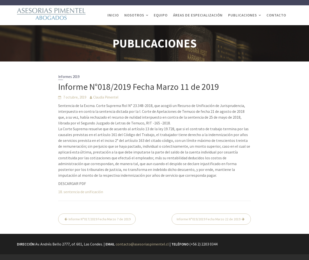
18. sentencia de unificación (80, 191)
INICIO (113, 15)
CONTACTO (276, 15)
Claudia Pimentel (105, 97)
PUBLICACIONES (242, 15)
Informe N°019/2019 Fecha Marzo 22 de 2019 (208, 219)
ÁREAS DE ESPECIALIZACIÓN (198, 15)
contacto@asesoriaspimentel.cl (142, 244)
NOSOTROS (134, 15)
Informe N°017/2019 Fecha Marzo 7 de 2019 (100, 219)
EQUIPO (161, 15)
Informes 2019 (68, 76)
